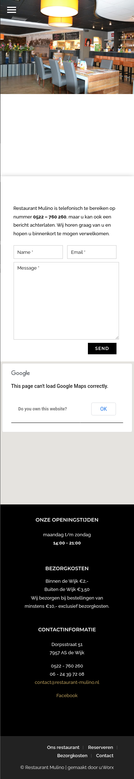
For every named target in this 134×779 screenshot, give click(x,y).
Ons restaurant (63, 747)
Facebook (67, 695)
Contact (105, 755)
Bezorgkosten (72, 755)
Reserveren (100, 747)
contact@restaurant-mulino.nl (67, 682)
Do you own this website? (42, 408)
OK (103, 409)
